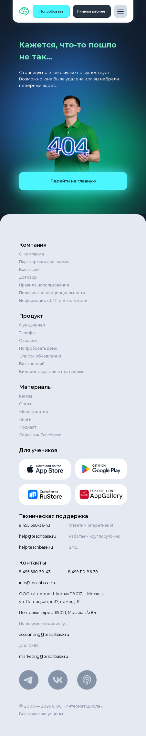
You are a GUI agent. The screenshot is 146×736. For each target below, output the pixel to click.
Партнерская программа (44, 261)
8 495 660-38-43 (35, 571)
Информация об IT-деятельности (53, 300)
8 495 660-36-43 (34, 525)
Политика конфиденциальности (52, 292)
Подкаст (27, 427)
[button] (51, 11)
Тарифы (27, 332)
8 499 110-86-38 (83, 571)
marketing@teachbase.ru (43, 656)
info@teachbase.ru (37, 582)
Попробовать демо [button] (38, 348)
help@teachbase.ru (37, 536)
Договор (28, 277)
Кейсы (25, 396)
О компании (31, 254)
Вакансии (29, 269)
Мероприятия (33, 411)
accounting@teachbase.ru (44, 634)
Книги (25, 419)
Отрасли (28, 340)
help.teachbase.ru (36, 547)
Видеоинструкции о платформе (52, 371)
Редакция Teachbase (40, 434)
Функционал (32, 325)
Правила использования (44, 285)
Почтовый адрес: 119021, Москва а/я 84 (57, 612)
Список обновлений (40, 356)
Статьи (26, 403)
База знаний (32, 363)
